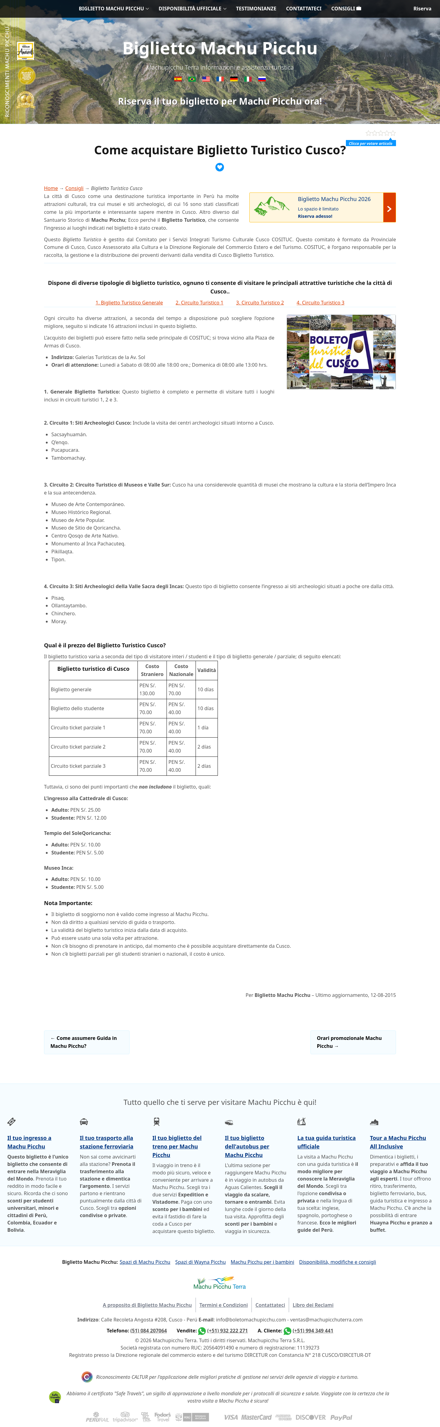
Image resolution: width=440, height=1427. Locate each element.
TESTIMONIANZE (256, 8)
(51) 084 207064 (148, 1330)
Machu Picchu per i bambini (262, 1262)
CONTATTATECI (303, 8)
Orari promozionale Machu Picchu (349, 1042)
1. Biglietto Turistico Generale (129, 302)
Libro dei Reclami (313, 1305)
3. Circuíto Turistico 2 (260, 302)
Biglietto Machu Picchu (219, 47)
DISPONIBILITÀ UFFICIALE (190, 8)
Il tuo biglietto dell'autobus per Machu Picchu (247, 1146)
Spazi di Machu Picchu (145, 1262)
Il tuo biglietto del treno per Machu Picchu (177, 1146)
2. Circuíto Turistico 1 (199, 302)
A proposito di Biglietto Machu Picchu (147, 1305)
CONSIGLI (346, 8)
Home (51, 188)
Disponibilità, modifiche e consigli (337, 1262)
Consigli (74, 188)
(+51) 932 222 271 (227, 1330)
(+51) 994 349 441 (313, 1330)
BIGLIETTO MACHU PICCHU (111, 8)
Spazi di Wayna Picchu (200, 1262)
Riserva (422, 8)
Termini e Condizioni (224, 1305)
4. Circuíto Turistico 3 (320, 302)
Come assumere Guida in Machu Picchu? (83, 1042)
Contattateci (270, 1305)
